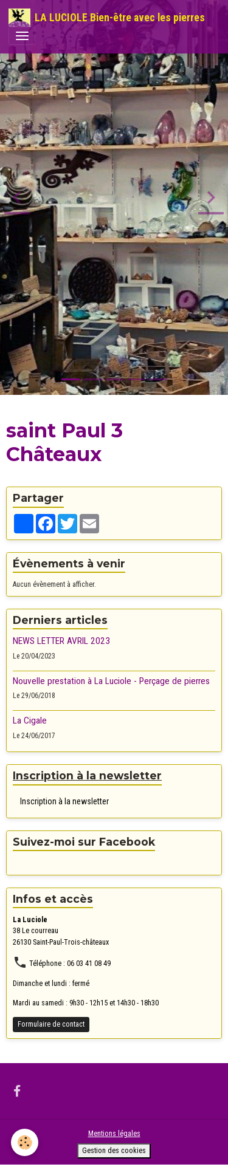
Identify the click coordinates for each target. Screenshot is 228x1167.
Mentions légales (114, 1133)
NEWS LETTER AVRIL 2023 (61, 640)
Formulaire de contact (51, 1024)
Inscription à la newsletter (64, 801)
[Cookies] (24, 1142)
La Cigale (30, 720)
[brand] (107, 18)
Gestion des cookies (114, 1150)
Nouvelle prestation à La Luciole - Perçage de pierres (111, 681)
